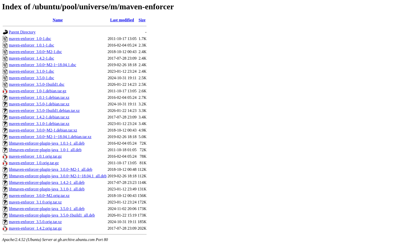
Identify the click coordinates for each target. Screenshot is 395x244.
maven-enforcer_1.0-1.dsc (30, 38)
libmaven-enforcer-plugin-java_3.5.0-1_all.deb (46, 209)
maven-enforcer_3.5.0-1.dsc (31, 78)
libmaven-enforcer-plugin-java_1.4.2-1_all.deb (46, 182)
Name (58, 20)
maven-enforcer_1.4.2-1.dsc (31, 58)
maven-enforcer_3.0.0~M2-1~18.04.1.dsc (42, 65)
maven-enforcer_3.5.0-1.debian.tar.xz (39, 104)
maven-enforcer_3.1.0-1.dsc (31, 71)
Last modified (122, 20)
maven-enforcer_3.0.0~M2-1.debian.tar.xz (43, 130)
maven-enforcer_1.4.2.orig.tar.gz (35, 228)
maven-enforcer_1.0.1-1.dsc (31, 45)
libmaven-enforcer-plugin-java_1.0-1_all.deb (45, 150)
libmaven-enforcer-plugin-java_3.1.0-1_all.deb (46, 189)
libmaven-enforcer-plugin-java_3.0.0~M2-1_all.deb (50, 169)
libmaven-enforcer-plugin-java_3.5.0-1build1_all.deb (52, 215)
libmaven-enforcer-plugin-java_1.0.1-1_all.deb (46, 143)
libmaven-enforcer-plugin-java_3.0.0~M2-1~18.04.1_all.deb (58, 176)
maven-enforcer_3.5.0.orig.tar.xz (35, 222)
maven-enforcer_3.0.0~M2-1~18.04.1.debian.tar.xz (50, 137)
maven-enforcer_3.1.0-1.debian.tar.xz (39, 123)
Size (142, 20)
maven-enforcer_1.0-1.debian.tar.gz (37, 91)
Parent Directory (22, 32)
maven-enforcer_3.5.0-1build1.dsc (36, 84)
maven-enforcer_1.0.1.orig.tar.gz (35, 156)
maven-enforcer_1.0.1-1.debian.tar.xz (39, 97)
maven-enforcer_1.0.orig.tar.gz (34, 163)
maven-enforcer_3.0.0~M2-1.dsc (35, 52)
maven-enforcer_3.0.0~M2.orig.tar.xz (39, 195)
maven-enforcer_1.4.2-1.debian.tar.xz (39, 117)
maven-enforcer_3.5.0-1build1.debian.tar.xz (44, 110)
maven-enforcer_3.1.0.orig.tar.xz (35, 202)
